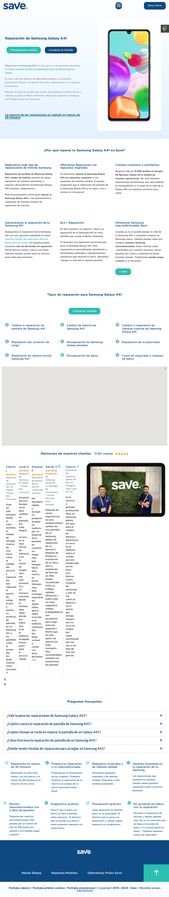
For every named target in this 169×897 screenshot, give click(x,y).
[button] (119, 5)
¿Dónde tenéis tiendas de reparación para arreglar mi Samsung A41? (56, 748)
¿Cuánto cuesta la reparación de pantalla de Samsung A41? (49, 724)
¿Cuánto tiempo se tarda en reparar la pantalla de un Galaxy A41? (54, 732)
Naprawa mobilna (64, 873)
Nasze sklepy (32, 873)
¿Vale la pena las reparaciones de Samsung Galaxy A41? (47, 715)
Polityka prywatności (81, 888)
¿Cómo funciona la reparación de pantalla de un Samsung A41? (51, 740)
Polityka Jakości (19, 888)
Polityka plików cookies (49, 888)
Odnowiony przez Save (104, 873)
